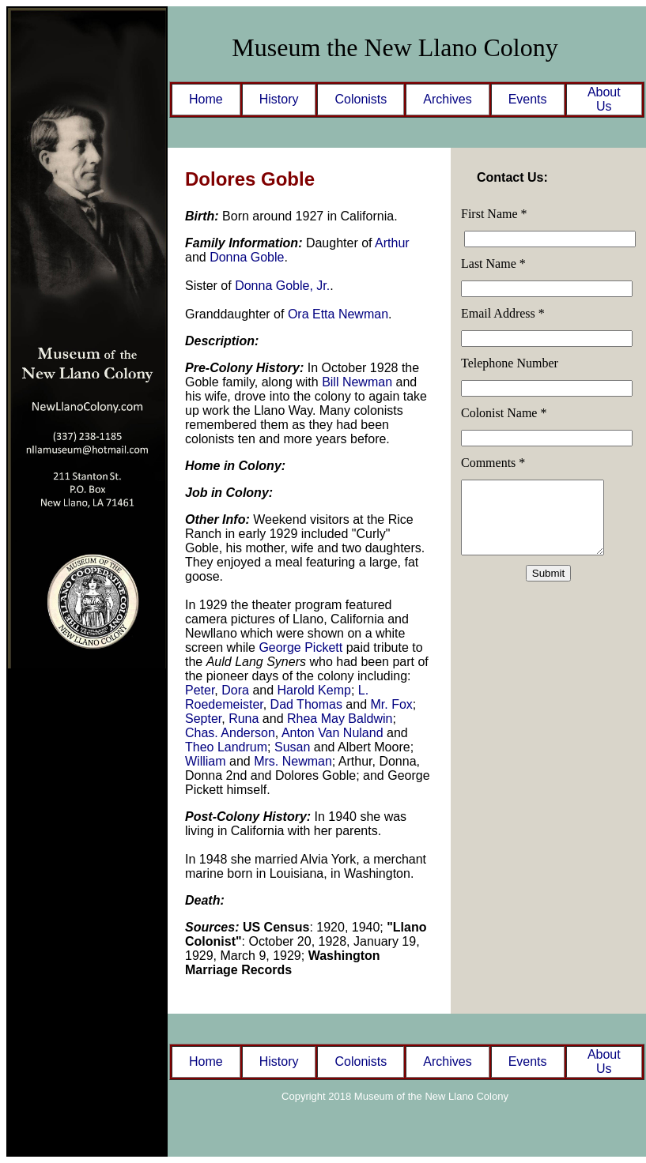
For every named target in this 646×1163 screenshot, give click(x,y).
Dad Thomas (306, 704)
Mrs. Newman (293, 761)
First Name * (494, 213)
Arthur (392, 243)
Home (206, 99)
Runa (244, 718)
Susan (292, 747)
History (279, 99)
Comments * (493, 462)
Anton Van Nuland (332, 733)
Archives (447, 99)
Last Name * (493, 263)
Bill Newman (357, 382)
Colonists (360, 99)
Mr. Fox (392, 704)
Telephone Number (509, 363)
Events (527, 99)
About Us (604, 99)
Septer (203, 718)
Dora (235, 690)
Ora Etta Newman (338, 314)
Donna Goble (247, 257)
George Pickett (300, 647)
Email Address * (503, 313)
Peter (199, 690)
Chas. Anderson (230, 733)
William (205, 761)
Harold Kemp (314, 690)
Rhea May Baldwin (339, 718)
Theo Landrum (226, 747)
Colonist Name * (503, 413)
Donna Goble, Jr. (282, 285)
